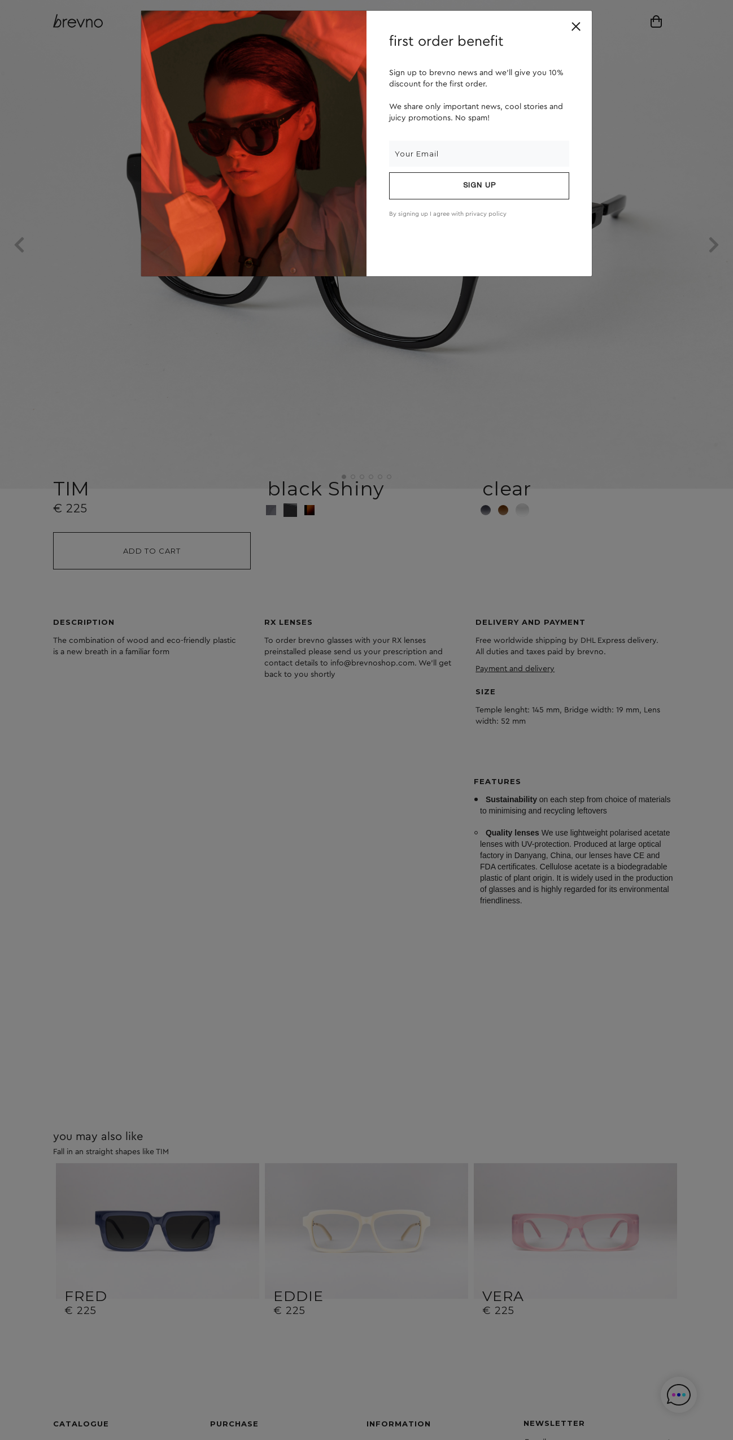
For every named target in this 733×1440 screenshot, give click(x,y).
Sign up (479, 185)
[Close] (576, 26)
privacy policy (486, 214)
